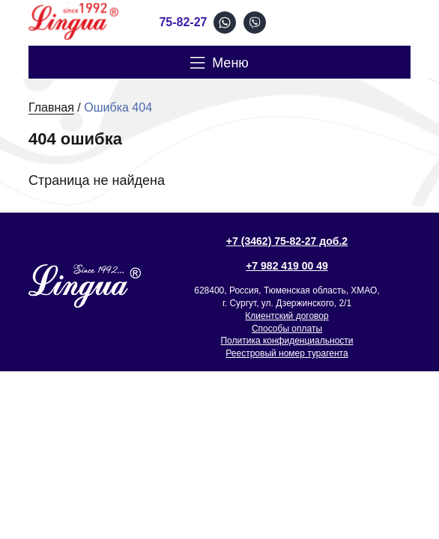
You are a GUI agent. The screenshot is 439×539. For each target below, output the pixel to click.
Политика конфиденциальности (286, 340)
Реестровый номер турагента (286, 353)
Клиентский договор (286, 316)
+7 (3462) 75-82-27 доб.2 (287, 241)
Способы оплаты (287, 328)
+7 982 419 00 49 (287, 266)
